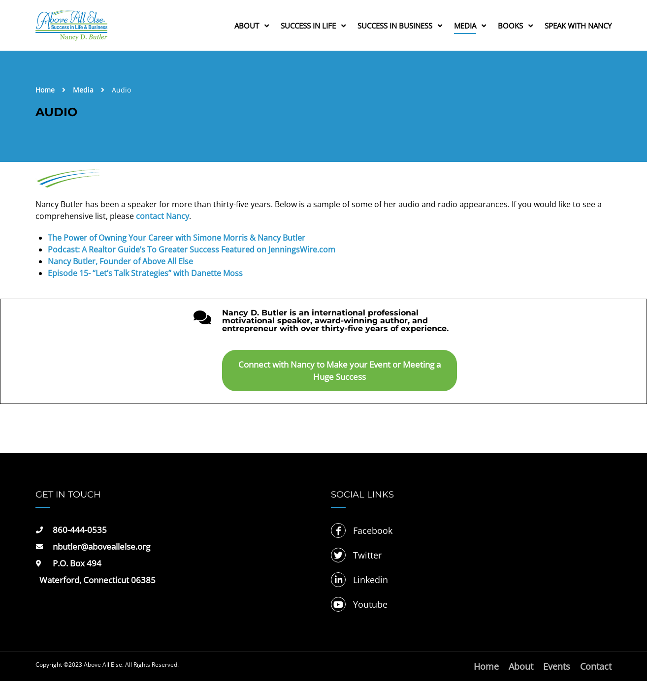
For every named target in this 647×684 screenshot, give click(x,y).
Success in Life (308, 26)
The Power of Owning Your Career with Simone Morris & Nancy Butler (176, 240)
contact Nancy (162, 219)
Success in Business (394, 26)
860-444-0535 (80, 532)
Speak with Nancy (578, 26)
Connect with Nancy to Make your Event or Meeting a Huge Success (339, 373)
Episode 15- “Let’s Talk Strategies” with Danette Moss (145, 276)
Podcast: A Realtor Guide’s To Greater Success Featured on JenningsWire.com (191, 252)
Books (510, 26)
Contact (596, 669)
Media (465, 26)
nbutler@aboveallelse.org (101, 549)
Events (556, 669)
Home (45, 92)
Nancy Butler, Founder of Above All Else (120, 264)
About (246, 26)
